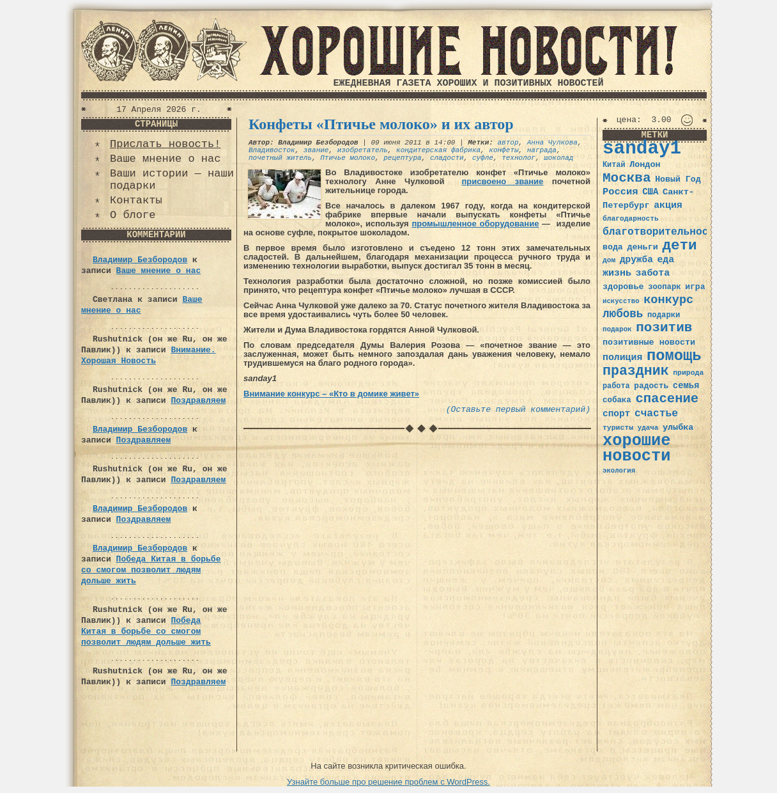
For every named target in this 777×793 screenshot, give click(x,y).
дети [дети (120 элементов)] (679, 245)
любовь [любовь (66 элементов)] (623, 314)
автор (507, 142)
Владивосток (272, 150)
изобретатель (362, 150)
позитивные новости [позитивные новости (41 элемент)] (649, 342)
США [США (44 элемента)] (650, 192)
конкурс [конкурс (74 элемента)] (668, 300)
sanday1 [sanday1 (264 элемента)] (642, 148)
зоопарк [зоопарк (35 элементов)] (664, 287)
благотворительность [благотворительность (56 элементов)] (662, 232)
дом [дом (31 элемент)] (609, 260)
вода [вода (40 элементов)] (613, 247)
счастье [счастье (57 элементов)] (656, 413)
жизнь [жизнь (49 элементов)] (617, 273)
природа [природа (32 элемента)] (688, 372)
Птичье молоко (347, 158)
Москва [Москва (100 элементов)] (627, 178)
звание (316, 150)
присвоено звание (502, 181)
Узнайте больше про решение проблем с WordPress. (388, 782)
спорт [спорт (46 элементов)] (616, 414)
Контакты (136, 200)
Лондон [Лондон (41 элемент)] (644, 164)
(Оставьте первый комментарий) (518, 409)
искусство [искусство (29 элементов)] (621, 301)
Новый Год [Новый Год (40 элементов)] (677, 179)
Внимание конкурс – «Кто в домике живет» (331, 393)
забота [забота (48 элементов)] (653, 273)
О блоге (132, 215)
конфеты (503, 150)
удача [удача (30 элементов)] (648, 428)
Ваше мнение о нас (165, 159)
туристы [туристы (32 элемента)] (618, 427)
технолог (518, 158)
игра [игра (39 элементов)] (695, 287)
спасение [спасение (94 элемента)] (666, 398)
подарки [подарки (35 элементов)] (663, 315)
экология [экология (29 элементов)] (619, 471)
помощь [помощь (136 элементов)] (674, 356)
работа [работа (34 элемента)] (616, 386)
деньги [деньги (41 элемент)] (642, 247)
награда (542, 150)
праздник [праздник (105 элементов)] (636, 371)
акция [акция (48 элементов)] (668, 205)
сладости (447, 158)
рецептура (402, 158)
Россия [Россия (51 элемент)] (620, 192)
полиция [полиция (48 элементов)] (622, 357)
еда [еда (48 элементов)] (665, 260)
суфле (482, 158)
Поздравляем (198, 400)
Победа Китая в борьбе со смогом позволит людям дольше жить (150, 570)
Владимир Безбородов (140, 260)
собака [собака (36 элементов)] (617, 400)
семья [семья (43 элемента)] (686, 386)
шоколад (558, 158)
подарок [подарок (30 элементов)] (617, 329)
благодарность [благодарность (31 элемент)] (631, 219)
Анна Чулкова (552, 142)
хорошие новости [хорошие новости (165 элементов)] (637, 449)
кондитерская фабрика (438, 150)
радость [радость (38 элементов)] (651, 386)
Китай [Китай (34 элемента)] (614, 165)
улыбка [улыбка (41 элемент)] (678, 427)
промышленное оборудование (475, 223)
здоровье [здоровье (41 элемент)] (623, 287)
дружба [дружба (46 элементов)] (636, 260)
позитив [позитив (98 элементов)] (664, 327)
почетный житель (280, 158)
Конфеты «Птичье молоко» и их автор (381, 124)
